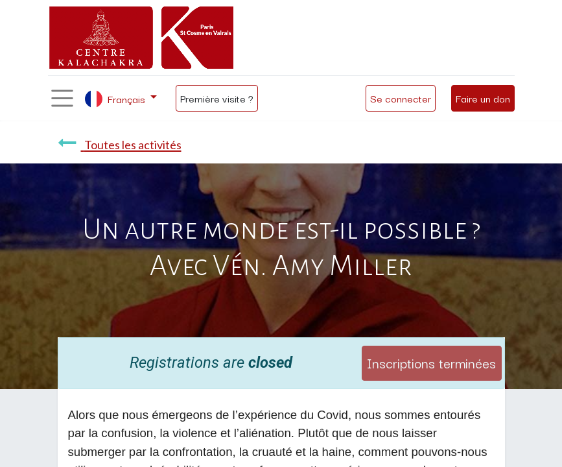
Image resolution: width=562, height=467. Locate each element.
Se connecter (400, 98)
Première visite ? (216, 98)
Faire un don (483, 98)
